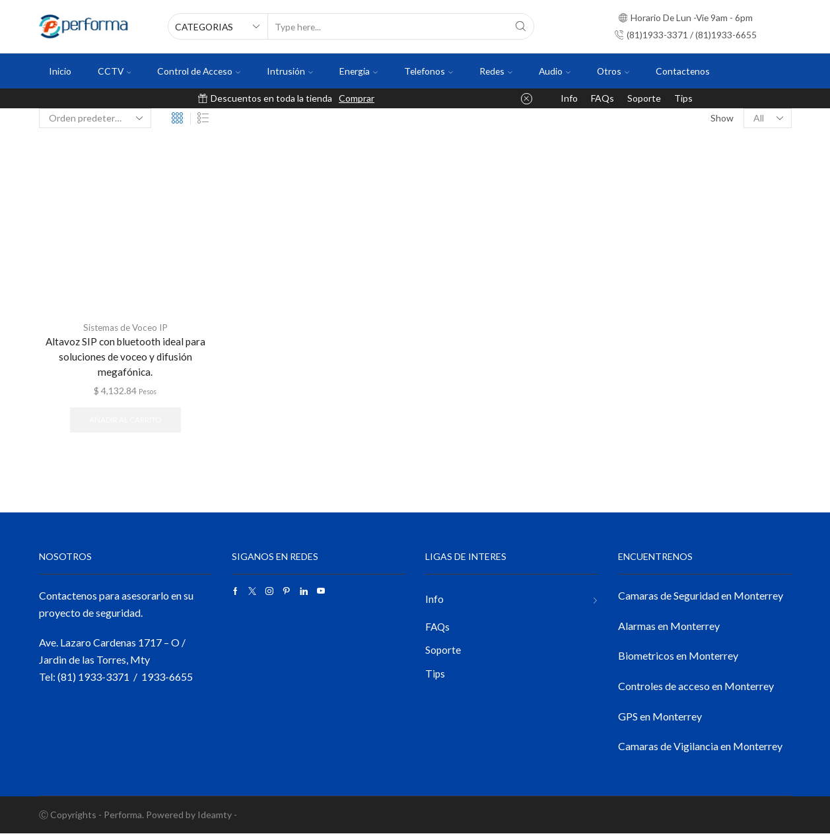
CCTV (114, 71)
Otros (613, 71)
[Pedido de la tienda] (95, 118)
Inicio (60, 71)
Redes (495, 71)
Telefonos (428, 71)
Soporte (644, 98)
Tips (683, 98)
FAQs (602, 98)
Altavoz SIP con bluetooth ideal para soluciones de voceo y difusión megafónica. (125, 357)
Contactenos (683, 71)
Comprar (356, 98)
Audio (555, 71)
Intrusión (290, 71)
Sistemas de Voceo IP (125, 327)
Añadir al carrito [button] (125, 422)
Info (569, 98)
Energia (358, 71)
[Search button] (521, 26)
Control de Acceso (198, 71)
